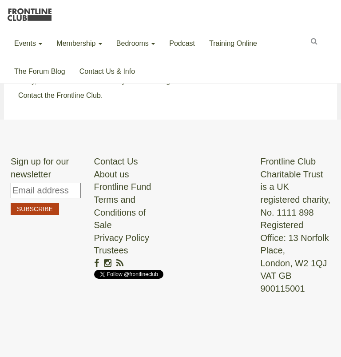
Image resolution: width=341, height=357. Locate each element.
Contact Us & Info (107, 71)
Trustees (111, 250)
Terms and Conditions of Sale (120, 212)
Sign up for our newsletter (40, 167)
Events (28, 43)
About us (111, 174)
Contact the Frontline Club (59, 95)
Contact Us (116, 161)
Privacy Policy (121, 238)
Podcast (182, 43)
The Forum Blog (39, 71)
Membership (79, 43)
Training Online (233, 43)
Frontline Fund (122, 187)
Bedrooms (135, 43)
